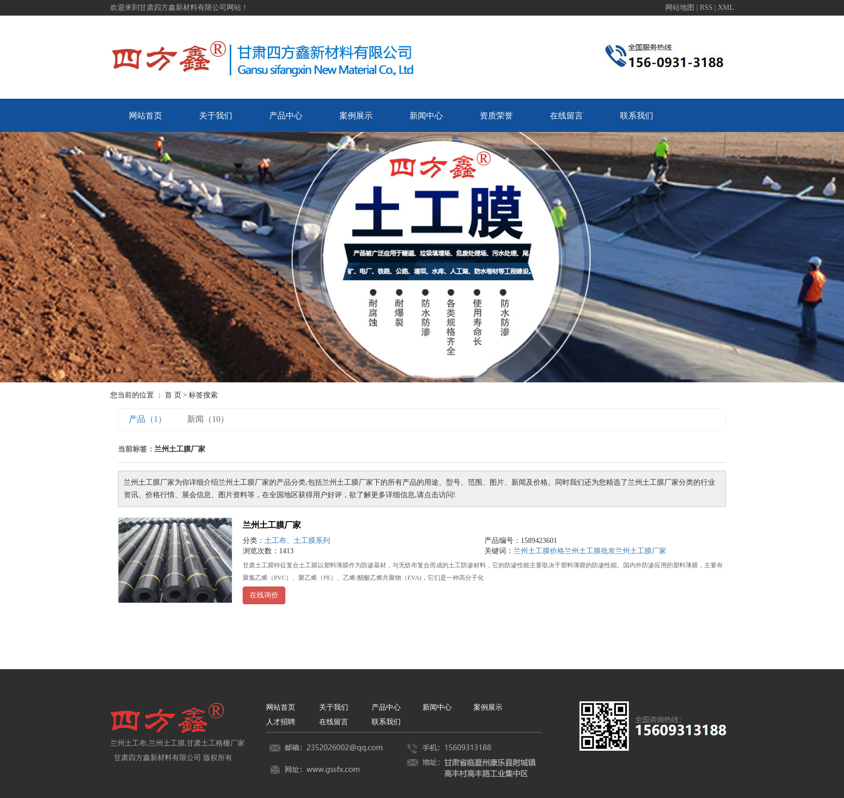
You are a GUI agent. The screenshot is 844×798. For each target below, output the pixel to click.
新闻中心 (426, 115)
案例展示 (356, 115)
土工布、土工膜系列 (297, 540)
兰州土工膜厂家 (272, 525)
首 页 (173, 395)
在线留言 (566, 115)
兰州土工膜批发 (589, 551)
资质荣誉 (496, 115)
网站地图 (680, 7)
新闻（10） (208, 419)
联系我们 (636, 115)
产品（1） (147, 419)
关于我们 (215, 115)
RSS (706, 7)
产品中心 (285, 115)
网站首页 (145, 115)
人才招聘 (280, 722)
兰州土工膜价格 (538, 551)
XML (726, 7)
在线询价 (264, 595)
